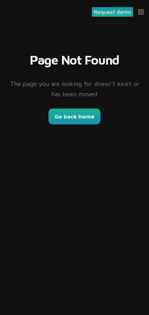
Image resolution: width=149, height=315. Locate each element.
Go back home (74, 116)
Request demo (112, 11)
